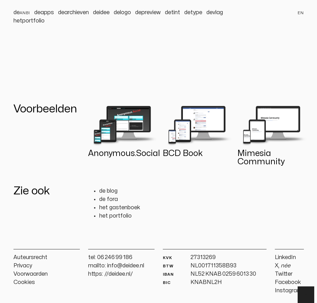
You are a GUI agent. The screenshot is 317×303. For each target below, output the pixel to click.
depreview (148, 12)
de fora (108, 199)
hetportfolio (29, 21)
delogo (122, 12)
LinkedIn (285, 257)
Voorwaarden (30, 274)
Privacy (22, 265)
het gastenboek (119, 207)
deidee (101, 12)
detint (172, 12)
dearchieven (73, 12)
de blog (108, 191)
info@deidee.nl (125, 265)
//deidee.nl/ (118, 274)
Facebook (288, 282)
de (21, 12)
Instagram (288, 290)
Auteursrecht (30, 257)
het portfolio (115, 216)
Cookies (24, 282)
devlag (214, 12)
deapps (44, 12)
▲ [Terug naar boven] (306, 294)
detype (193, 12)
